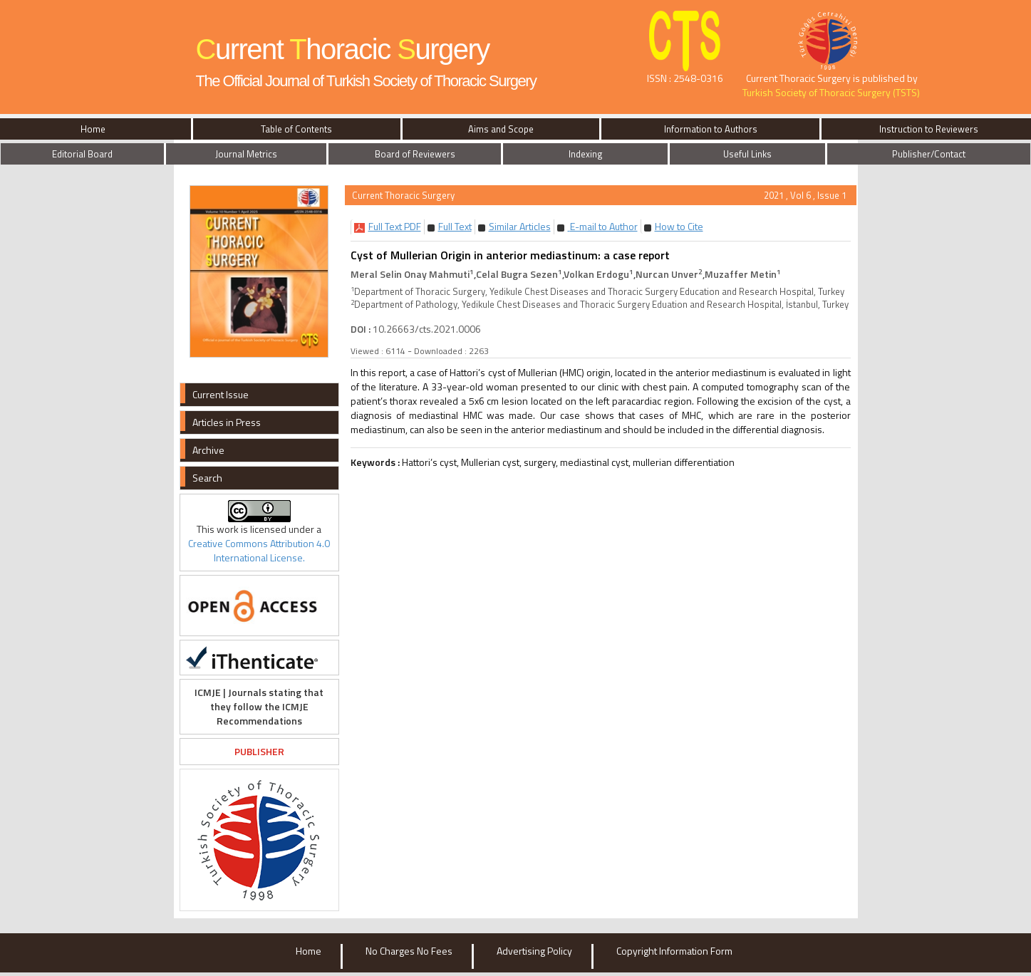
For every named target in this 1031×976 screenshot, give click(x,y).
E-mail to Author (603, 226)
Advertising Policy (534, 950)
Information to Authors (710, 129)
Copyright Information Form (674, 950)
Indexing (586, 154)
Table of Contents (296, 129)
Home (308, 950)
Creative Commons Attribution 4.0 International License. (259, 550)
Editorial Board (82, 154)
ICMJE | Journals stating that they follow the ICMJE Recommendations (259, 706)
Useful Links (747, 154)
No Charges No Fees (409, 950)
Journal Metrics (246, 154)
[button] (394, 226)
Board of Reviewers (415, 154)
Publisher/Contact (928, 154)
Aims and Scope (501, 129)
